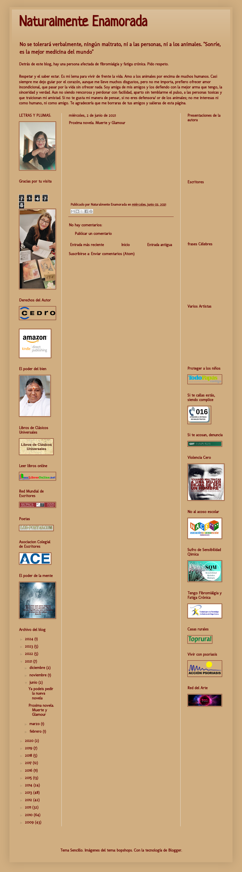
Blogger (174, 850)
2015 (29, 777)
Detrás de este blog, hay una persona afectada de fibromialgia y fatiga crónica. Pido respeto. (93, 64)
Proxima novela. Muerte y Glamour (41, 710)
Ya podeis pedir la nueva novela (40, 693)
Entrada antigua (159, 244)
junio (33, 682)
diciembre (37, 667)
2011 (28, 807)
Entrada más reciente (87, 244)
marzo (35, 724)
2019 (29, 748)
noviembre (38, 675)
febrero (36, 731)
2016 (29, 770)
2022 (29, 653)
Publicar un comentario (93, 233)
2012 (29, 800)
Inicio (125, 244)
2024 (29, 639)
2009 (30, 822)
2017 (29, 763)
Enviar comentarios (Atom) (113, 254)
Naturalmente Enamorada (83, 22)
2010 (29, 815)
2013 (29, 792)
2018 (29, 755)
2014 (29, 785)
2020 (30, 740)
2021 (29, 661)
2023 (29, 646)
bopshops (124, 850)
